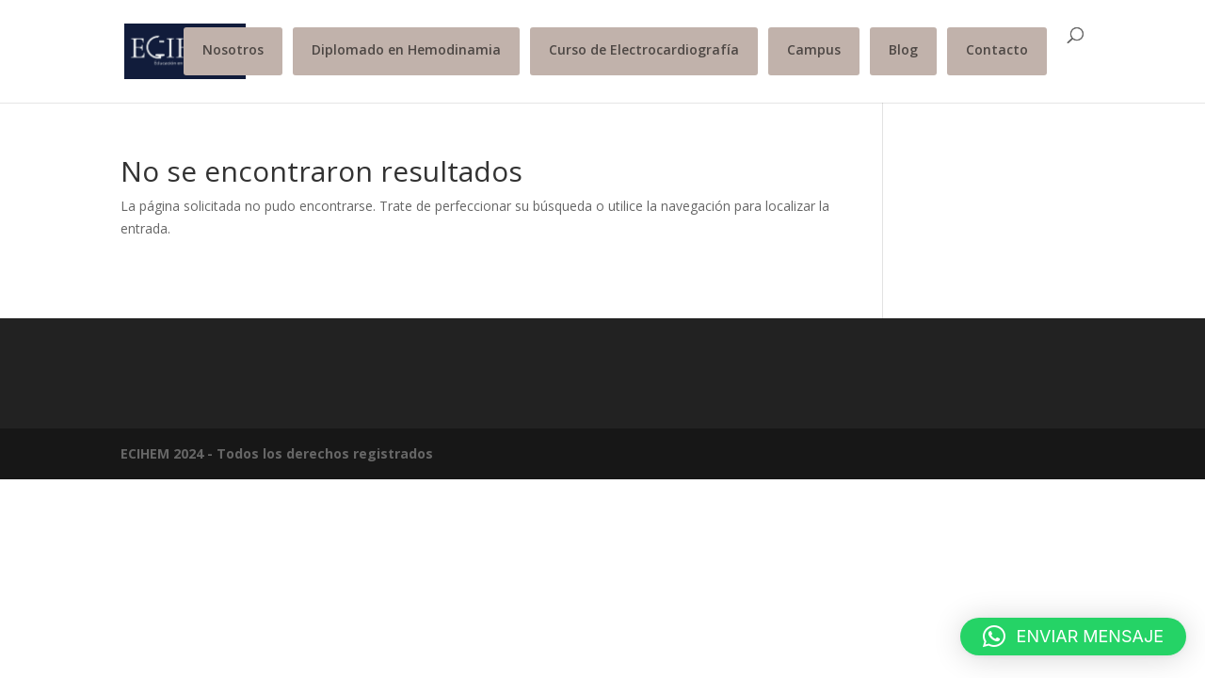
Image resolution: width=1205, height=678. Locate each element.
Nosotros (233, 49)
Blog (903, 49)
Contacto (997, 49)
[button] (1073, 636)
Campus (814, 49)
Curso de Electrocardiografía (644, 49)
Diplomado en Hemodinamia (406, 49)
